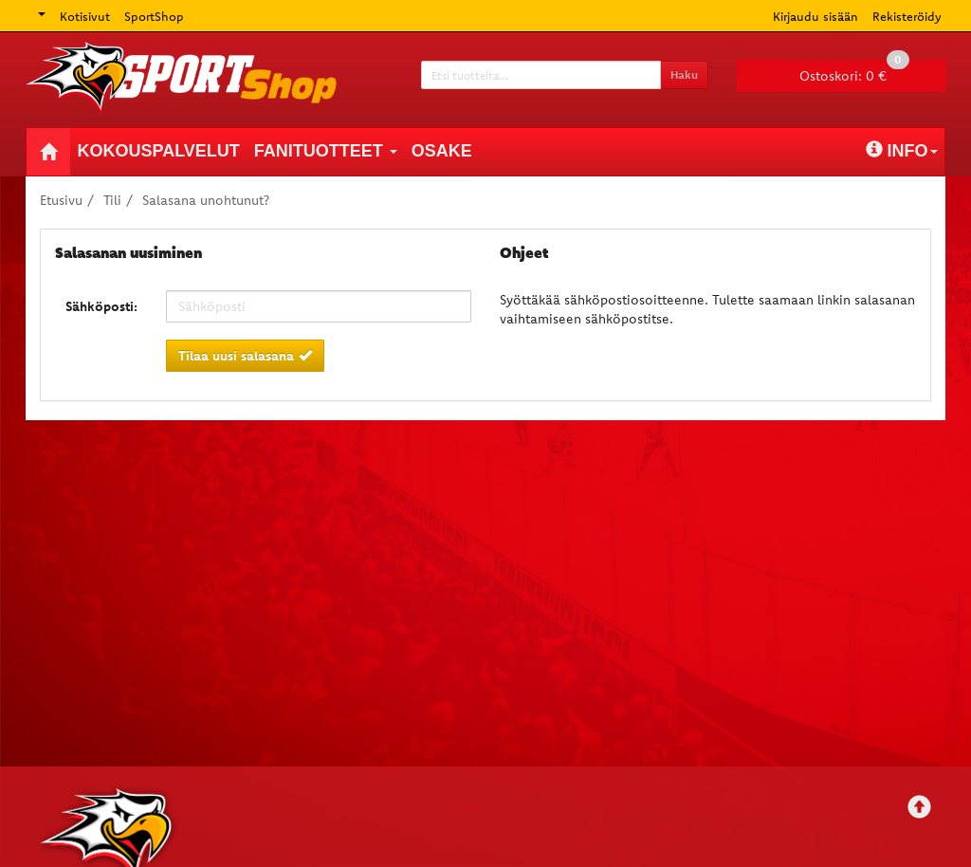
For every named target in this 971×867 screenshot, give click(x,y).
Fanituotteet (325, 150)
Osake (442, 150)
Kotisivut (85, 16)
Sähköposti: (101, 306)
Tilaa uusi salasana (245, 355)
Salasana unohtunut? (205, 200)
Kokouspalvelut (159, 150)
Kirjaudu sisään (815, 16)
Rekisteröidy (907, 16)
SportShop (154, 16)
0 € (854, 72)
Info (902, 150)
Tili (112, 200)
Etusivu (61, 200)
